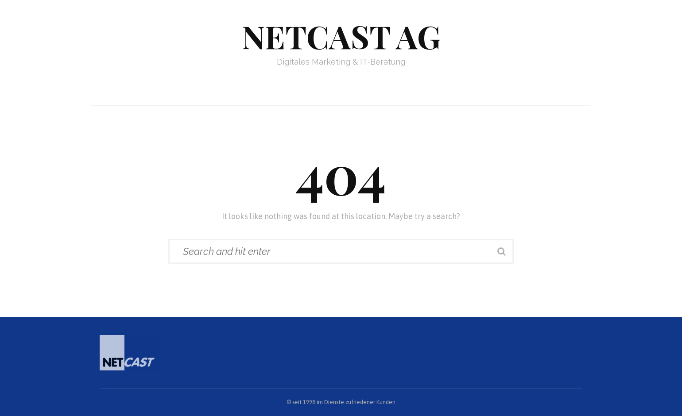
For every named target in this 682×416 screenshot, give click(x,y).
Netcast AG (341, 36)
